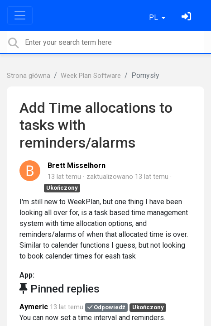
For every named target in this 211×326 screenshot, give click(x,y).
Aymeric (33, 306)
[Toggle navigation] (20, 15)
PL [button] (154, 17)
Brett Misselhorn (77, 165)
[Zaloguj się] (187, 17)
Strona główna (28, 76)
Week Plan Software (91, 76)
